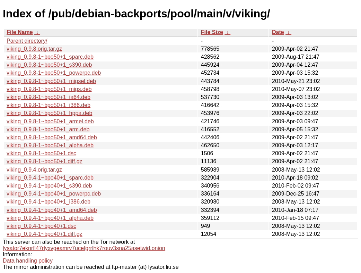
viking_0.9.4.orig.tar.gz (34, 170)
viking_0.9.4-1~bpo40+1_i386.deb (48, 202)
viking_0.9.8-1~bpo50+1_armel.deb (50, 121)
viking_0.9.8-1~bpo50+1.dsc (41, 153)
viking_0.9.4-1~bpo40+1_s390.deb (49, 186)
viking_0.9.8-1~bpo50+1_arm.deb (48, 129)
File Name (20, 32)
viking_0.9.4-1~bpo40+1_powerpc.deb (54, 194)
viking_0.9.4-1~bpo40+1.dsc (41, 226)
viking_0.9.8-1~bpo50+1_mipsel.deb (51, 81)
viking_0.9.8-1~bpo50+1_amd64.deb (52, 137)
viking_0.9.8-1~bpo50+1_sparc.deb (50, 57)
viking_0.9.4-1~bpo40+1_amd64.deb (52, 210)
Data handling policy (28, 261)
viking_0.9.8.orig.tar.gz (34, 49)
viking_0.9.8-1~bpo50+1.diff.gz (44, 161)
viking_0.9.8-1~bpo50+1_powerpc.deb (54, 73)
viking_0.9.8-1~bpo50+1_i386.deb (48, 105)
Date (278, 32)
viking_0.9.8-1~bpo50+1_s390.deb (49, 65)
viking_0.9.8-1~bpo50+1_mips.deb (49, 89)
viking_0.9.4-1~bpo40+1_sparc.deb (50, 178)
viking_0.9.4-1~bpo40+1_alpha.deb (50, 218)
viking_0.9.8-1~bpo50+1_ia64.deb (48, 97)
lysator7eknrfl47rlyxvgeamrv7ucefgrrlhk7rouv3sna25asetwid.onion (84, 248)
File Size (212, 32)
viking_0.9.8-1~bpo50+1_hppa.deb (49, 113)
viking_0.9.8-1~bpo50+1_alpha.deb (50, 145)
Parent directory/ (27, 41)
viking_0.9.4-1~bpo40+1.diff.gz (44, 234)
